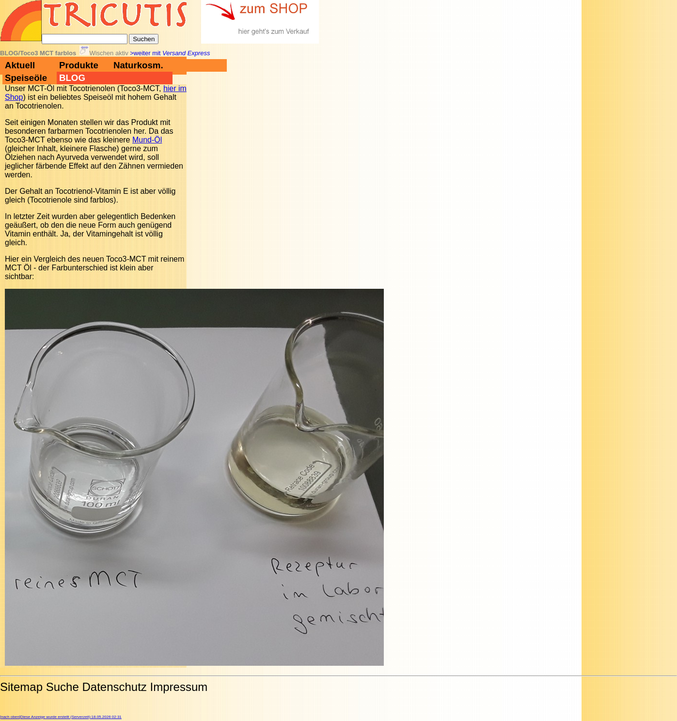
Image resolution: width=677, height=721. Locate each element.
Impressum (179, 686)
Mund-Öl (147, 140)
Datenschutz (114, 686)
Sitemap (21, 686)
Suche (62, 686)
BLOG (72, 78)
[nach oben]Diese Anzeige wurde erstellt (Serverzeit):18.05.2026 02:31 (61, 717)
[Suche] (84, 39)
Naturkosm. (138, 65)
